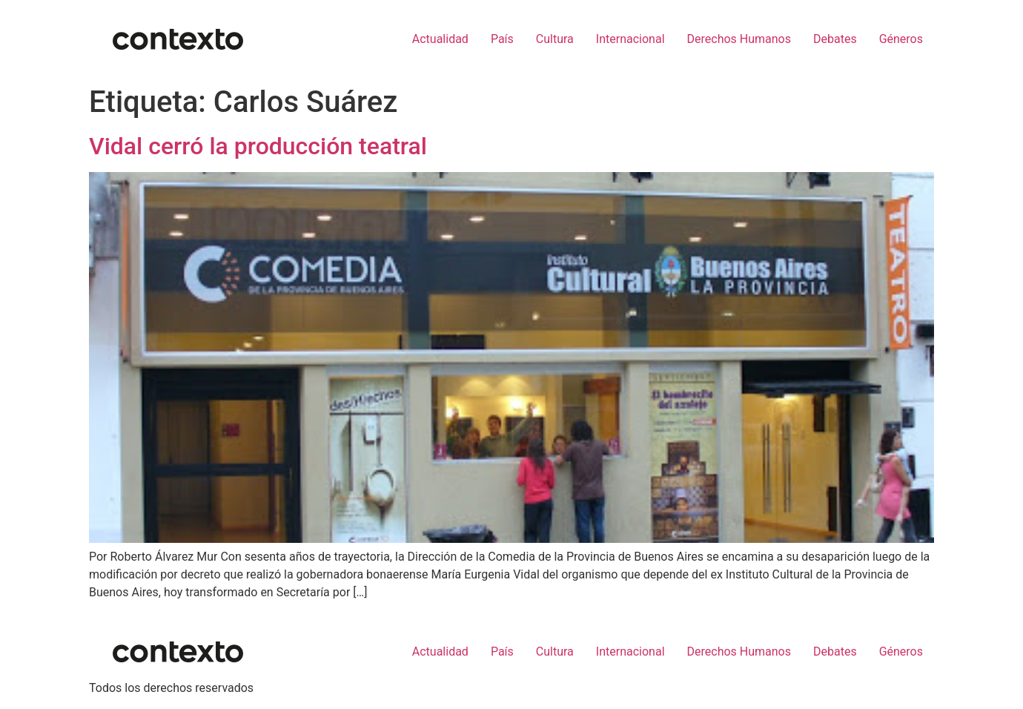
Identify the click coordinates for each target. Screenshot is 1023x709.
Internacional (630, 39)
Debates (835, 39)
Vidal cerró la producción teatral (258, 146)
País (502, 39)
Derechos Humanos (739, 39)
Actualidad (440, 39)
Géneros (901, 39)
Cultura (555, 39)
